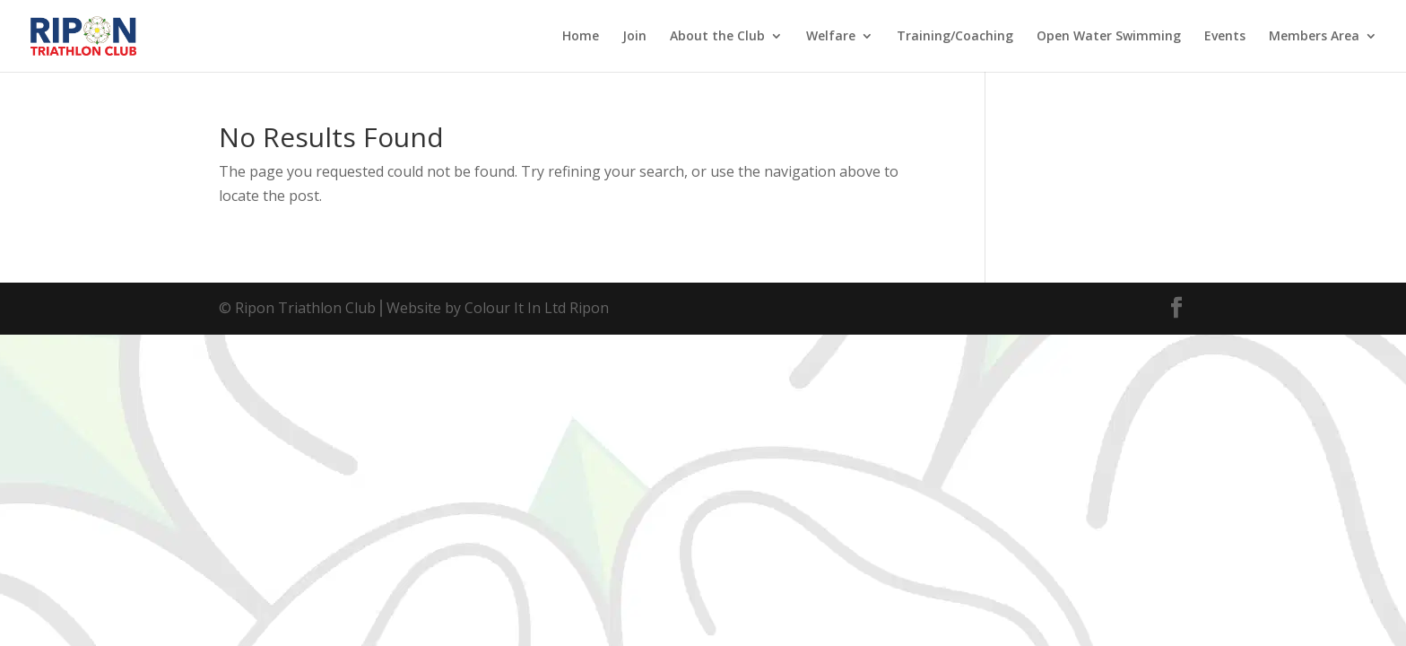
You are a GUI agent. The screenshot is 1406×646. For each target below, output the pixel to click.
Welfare (830, 37)
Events (1224, 37)
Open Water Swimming (1109, 37)
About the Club (717, 37)
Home (580, 37)
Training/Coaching (955, 37)
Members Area (1314, 37)
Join (634, 37)
